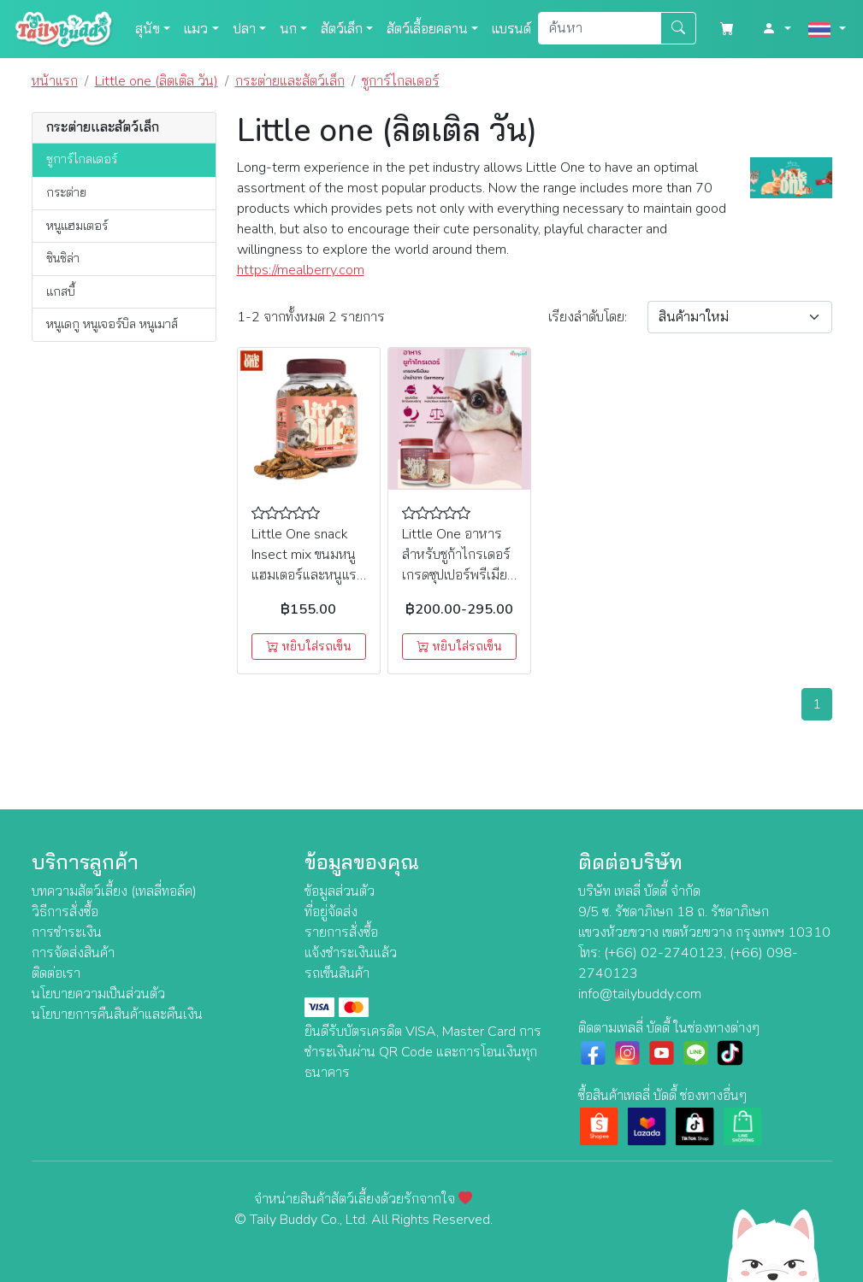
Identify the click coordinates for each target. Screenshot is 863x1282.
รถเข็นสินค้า (336, 973)
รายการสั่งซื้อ (341, 932)
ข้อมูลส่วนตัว (339, 891)
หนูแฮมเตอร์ (77, 225)
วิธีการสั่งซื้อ (65, 912)
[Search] (599, 28)
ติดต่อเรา (56, 973)
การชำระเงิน (67, 932)
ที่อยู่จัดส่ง (331, 912)
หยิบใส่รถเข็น (309, 646)
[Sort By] (739, 317)
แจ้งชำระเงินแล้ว (350, 953)
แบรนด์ (511, 29)
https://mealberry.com (300, 270)
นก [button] (288, 29)
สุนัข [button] (147, 29)
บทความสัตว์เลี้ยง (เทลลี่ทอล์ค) (114, 891)
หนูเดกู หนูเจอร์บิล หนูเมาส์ (112, 323)
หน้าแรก (55, 81)
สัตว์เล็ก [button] (342, 29)
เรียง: (587, 317)
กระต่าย (66, 192)
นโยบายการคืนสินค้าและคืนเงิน (117, 1014)
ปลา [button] (244, 29)
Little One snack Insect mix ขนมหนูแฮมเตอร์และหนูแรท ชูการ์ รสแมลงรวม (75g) (307, 575)
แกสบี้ (60, 291)
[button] (776, 29)
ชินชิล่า (63, 258)
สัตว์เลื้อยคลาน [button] (427, 29)
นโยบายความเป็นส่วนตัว (98, 994)
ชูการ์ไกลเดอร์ (81, 159)
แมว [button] (196, 29)
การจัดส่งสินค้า (73, 953)
